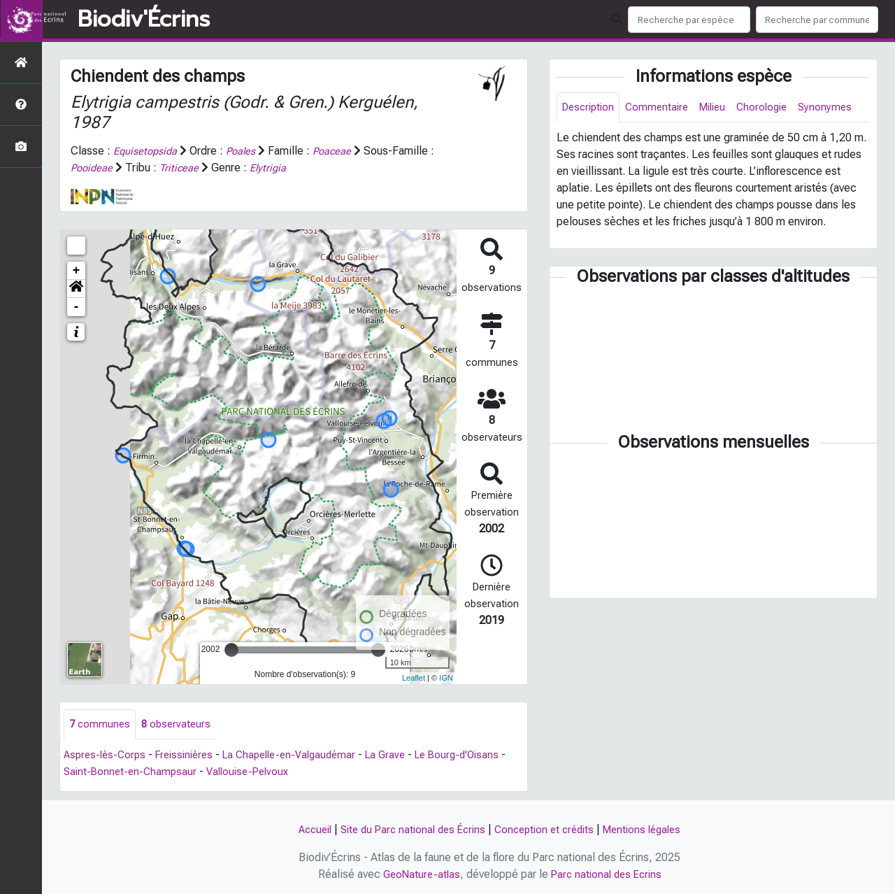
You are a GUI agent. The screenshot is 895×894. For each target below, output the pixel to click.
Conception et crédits (547, 829)
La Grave (406, 755)
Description (590, 108)
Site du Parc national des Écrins (408, 829)
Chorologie (775, 108)
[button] (76, 288)
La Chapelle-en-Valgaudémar (304, 755)
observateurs (179, 724)
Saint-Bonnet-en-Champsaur (183, 772)
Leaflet (413, 678)
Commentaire (663, 108)
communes (100, 724)
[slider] (231, 649)
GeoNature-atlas (418, 874)
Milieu (722, 108)
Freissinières (191, 755)
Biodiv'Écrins (144, 20)
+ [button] (76, 270)
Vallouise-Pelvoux (306, 772)
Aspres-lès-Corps (107, 755)
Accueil (303, 829)
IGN (446, 678)
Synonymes (589, 139)
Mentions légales (652, 829)
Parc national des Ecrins (608, 874)
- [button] (76, 306)
